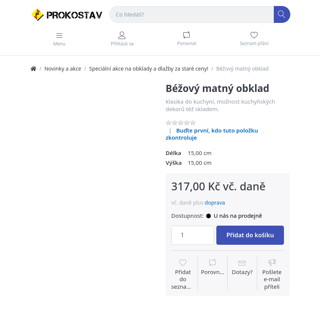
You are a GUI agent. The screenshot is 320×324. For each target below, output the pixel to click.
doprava (215, 202)
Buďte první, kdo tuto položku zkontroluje (212, 134)
